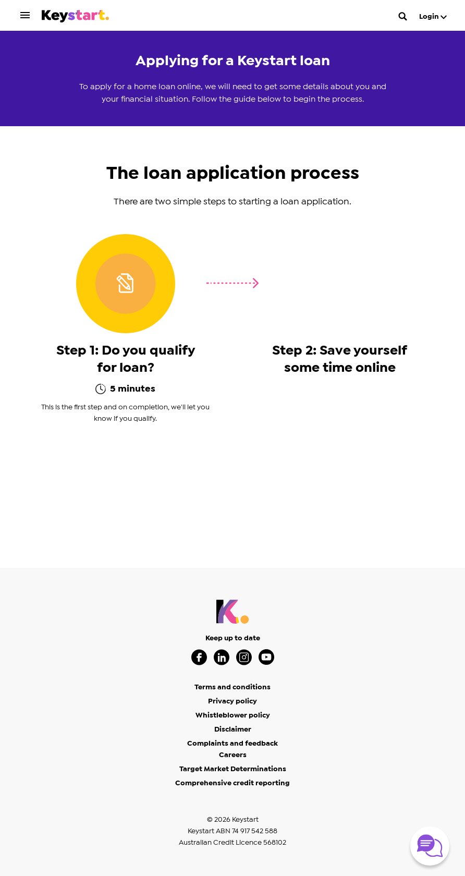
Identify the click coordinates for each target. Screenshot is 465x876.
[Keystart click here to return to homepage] (75, 18)
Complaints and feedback (232, 743)
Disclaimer (232, 729)
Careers (233, 755)
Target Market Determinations (232, 769)
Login (433, 16)
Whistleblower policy (232, 715)
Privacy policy (232, 701)
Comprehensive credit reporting (232, 783)
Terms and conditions (232, 687)
